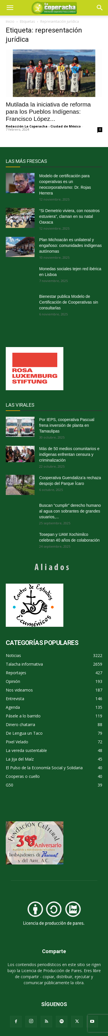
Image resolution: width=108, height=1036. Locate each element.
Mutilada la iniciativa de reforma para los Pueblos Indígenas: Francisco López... (48, 111)
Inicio (10, 21)
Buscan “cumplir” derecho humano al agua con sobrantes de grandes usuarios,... (70, 511)
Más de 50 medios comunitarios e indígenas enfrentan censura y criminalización (69, 454)
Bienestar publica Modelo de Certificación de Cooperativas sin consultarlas (68, 302)
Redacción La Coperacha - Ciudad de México (43, 126)
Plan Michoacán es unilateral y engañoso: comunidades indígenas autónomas (70, 245)
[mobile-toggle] (10, 8)
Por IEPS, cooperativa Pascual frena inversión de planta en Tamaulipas (66, 425)
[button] (100, 8)
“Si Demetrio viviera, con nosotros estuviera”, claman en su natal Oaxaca (69, 216)
